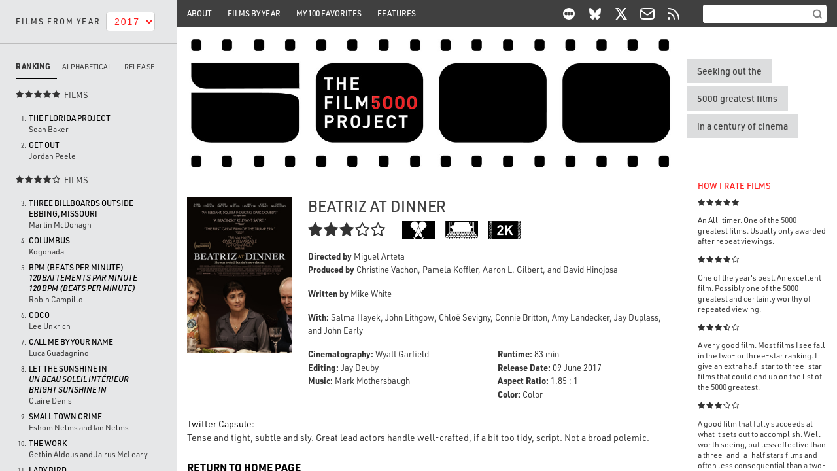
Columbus (49, 240)
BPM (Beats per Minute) (83, 277)
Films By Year (254, 13)
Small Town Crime (65, 416)
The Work (48, 443)
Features (396, 13)
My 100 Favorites (329, 13)
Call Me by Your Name (71, 342)
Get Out (44, 145)
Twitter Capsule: (220, 423)
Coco (39, 315)
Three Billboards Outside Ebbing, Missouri (81, 208)
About (199, 13)
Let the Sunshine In (79, 379)
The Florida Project (70, 118)
